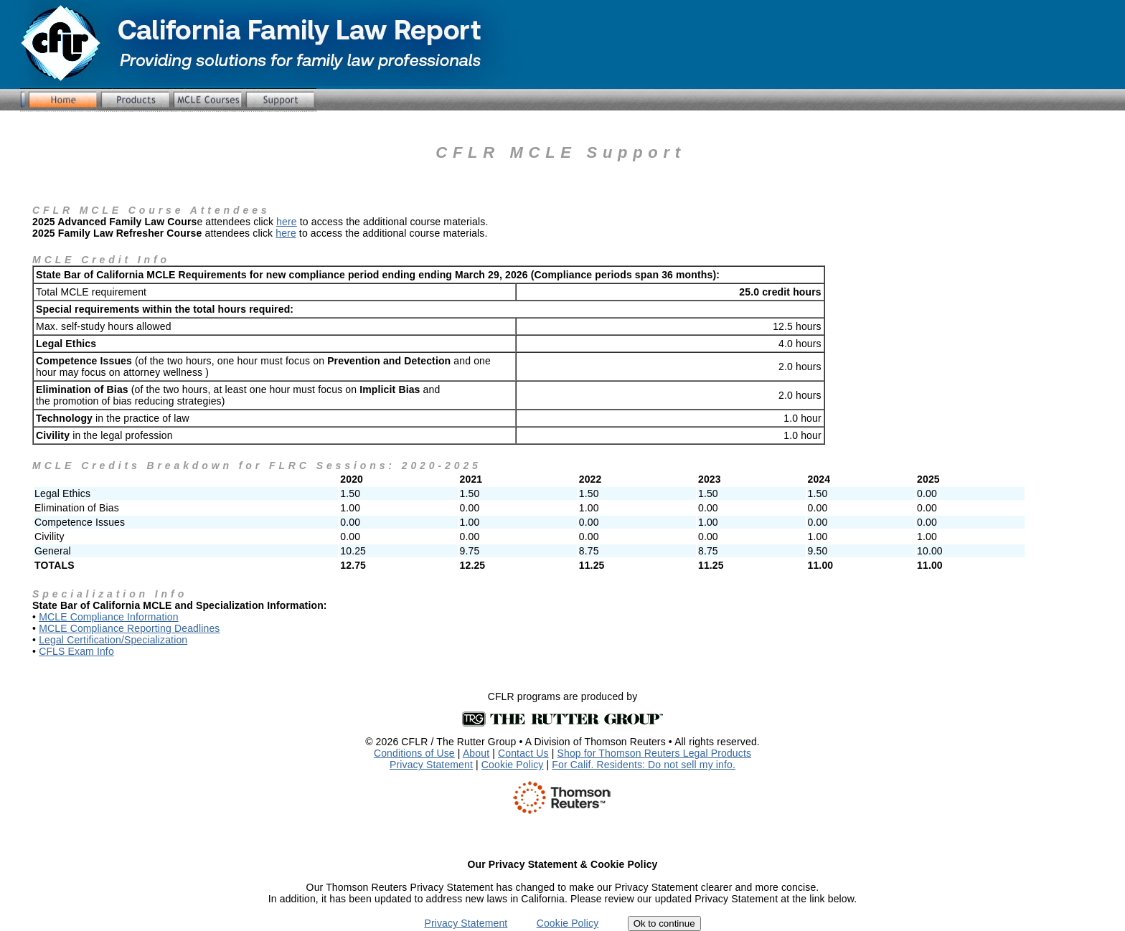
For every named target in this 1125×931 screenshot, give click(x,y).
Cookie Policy (512, 764)
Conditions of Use (414, 753)
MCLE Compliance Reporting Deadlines (129, 628)
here (286, 221)
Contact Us (523, 753)
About (476, 753)
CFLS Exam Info (76, 651)
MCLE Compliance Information (108, 617)
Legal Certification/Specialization (113, 640)
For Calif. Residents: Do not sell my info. (643, 764)
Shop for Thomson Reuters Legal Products (654, 753)
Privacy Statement (431, 764)
